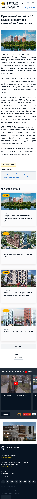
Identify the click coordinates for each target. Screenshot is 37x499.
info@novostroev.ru (6, 457)
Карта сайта (6, 497)
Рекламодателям (7, 474)
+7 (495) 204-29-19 (29, 8)
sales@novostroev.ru (7, 466)
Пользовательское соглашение (10, 493)
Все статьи (18, 346)
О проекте (4, 471)
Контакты (4, 476)
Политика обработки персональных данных (14, 490)
